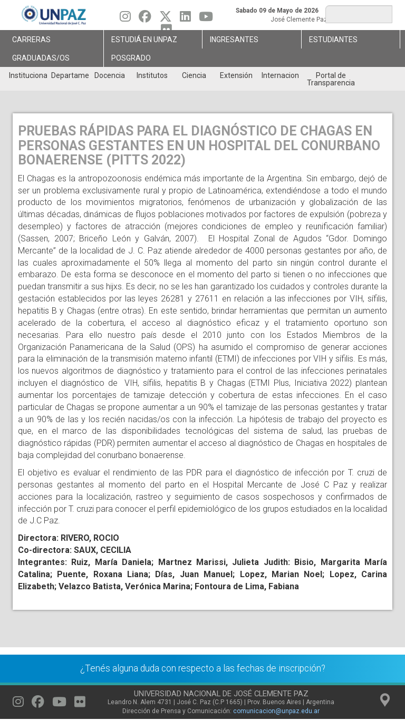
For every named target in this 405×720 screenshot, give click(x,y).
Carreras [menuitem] (31, 39)
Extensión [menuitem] (236, 75)
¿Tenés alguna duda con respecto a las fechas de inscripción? (202, 668)
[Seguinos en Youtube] (206, 19)
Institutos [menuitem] (152, 75)
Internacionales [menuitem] (280, 75)
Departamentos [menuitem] (70, 75)
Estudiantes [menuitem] (333, 39)
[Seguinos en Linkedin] (185, 19)
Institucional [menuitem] (27, 75)
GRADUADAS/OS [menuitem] (41, 58)
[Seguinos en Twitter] (165, 19)
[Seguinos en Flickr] (79, 704)
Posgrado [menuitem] (131, 58)
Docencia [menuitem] (109, 75)
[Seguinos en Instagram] (125, 19)
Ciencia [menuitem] (194, 75)
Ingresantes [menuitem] (234, 39)
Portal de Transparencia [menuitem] (331, 79)
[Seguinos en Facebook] (145, 19)
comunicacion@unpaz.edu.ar (276, 711)
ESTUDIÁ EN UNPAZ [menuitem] (144, 39)
